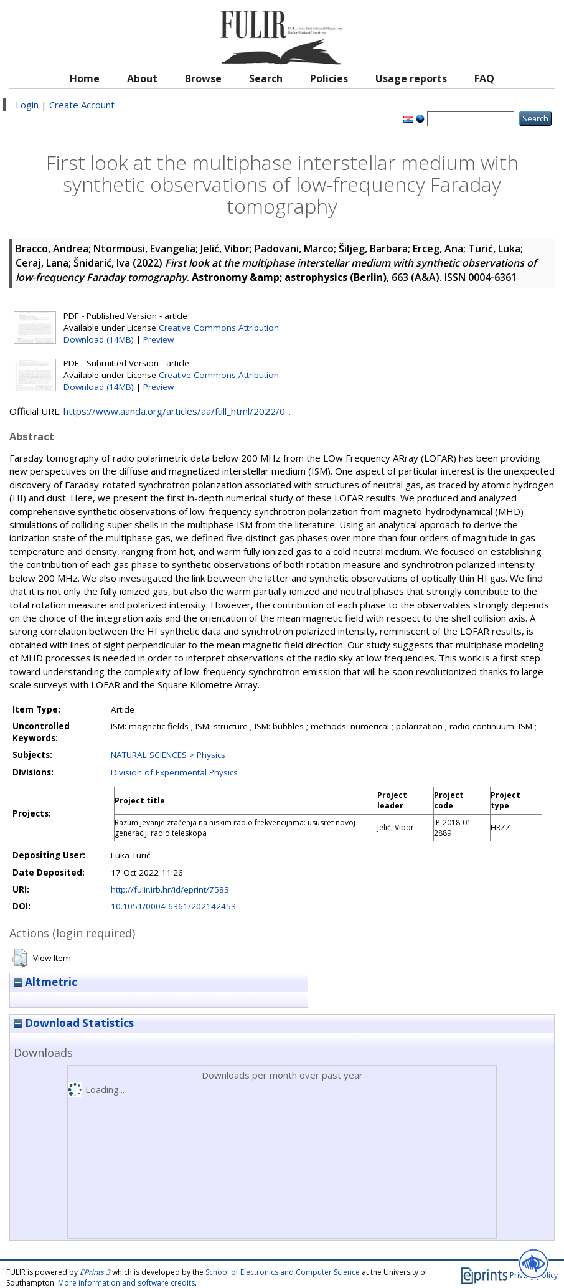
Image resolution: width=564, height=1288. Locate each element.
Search (266, 78)
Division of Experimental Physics (174, 772)
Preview (158, 339)
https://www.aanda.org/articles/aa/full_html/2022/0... (177, 411)
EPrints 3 (95, 1272)
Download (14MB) (98, 339)
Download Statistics (74, 1023)
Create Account (82, 104)
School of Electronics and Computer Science (282, 1272)
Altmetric (45, 982)
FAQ (484, 78)
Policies (329, 78)
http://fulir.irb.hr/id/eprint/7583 (170, 889)
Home (85, 78)
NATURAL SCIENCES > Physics (168, 754)
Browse (203, 78)
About (142, 78)
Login (27, 104)
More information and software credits (126, 1282)
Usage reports (411, 78)
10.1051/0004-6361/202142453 (173, 906)
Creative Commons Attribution (219, 327)
